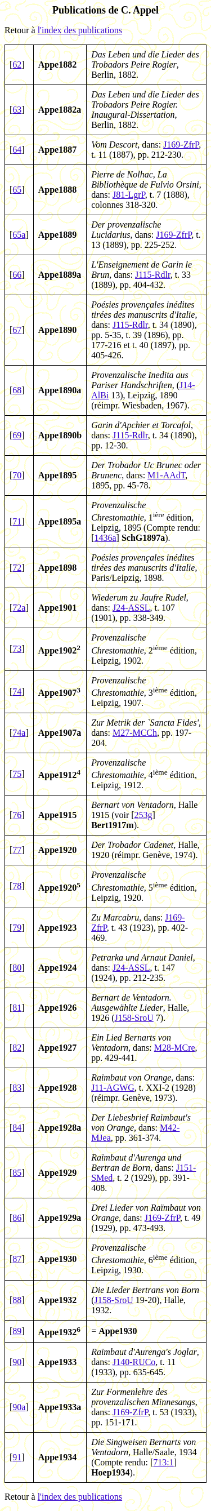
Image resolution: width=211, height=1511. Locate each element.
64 (16, 149)
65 (16, 189)
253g (143, 815)
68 (16, 390)
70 (16, 475)
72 (16, 567)
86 (16, 1218)
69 (16, 435)
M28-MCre (174, 1047)
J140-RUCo (134, 1362)
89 (16, 1331)
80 (16, 967)
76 (16, 815)
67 (16, 330)
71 (16, 521)
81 (16, 1007)
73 (16, 649)
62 (16, 64)
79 (16, 927)
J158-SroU (133, 1018)
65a (18, 234)
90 (16, 1362)
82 (16, 1047)
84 (16, 1127)
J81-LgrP (129, 194)
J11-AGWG (112, 1087)
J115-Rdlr (152, 274)
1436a (105, 538)
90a (18, 1407)
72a (18, 607)
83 (16, 1087)
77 (16, 850)
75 (16, 774)
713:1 (163, 1462)
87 (16, 1259)
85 (16, 1172)
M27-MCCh (135, 732)
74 (16, 691)
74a (18, 732)
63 (16, 109)
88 (16, 1300)
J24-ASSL (131, 607)
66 (16, 274)
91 (16, 1457)
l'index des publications (80, 30)
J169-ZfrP (181, 144)
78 (16, 886)
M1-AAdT (166, 475)
